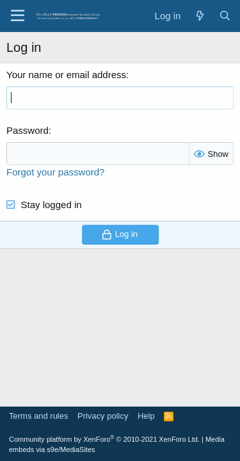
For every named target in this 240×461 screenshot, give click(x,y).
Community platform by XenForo (104, 439)
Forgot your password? (55, 171)
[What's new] (199, 16)
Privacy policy (102, 416)
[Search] (224, 16)
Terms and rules (38, 416)
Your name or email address (66, 74)
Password (27, 130)
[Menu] (18, 16)
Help (146, 416)
